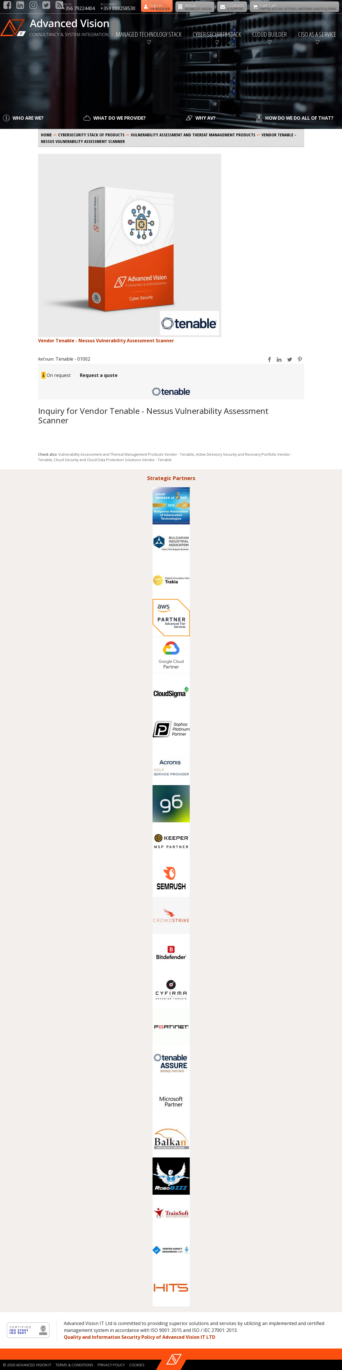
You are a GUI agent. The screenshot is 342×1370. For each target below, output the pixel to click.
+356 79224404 (78, 8)
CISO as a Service (317, 34)
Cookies (137, 1364)
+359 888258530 (117, 8)
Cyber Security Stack (217, 34)
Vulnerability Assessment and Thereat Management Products (193, 134)
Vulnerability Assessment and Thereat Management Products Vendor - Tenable (126, 454)
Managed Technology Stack (148, 34)
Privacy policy (111, 1364)
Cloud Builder (269, 34)
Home (46, 134)
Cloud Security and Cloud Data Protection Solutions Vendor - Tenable (113, 459)
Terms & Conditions (74, 1364)
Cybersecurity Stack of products (91, 134)
